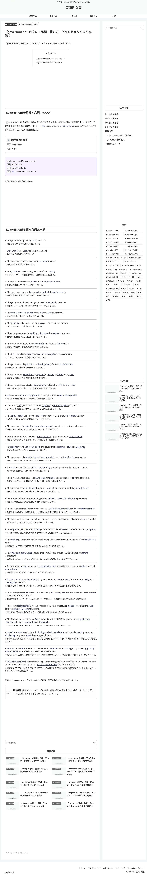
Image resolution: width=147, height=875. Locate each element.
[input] (51, 742)
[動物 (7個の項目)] (131, 296)
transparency (88, 508)
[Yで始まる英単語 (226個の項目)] (135, 273)
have (63, 529)
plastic (51, 426)
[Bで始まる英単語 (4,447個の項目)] (114, 242)
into (54, 566)
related (51, 498)
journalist (15, 271)
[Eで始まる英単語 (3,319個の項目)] (133, 246)
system (53, 353)
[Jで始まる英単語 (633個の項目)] (136, 269)
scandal (24, 592)
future (60, 374)
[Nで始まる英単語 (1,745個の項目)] (112, 265)
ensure (78, 508)
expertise (72, 395)
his (66, 395)
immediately (29, 487)
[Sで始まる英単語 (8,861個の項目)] (114, 231)
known (29, 353)
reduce (33, 281)
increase (53, 648)
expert (14, 529)
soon (72, 374)
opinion (42, 384)
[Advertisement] (51, 86)
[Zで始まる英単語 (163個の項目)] (113, 277)
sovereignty (10, 582)
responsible (10, 621)
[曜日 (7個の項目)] (139, 296)
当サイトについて (94, 868)
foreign (71, 456)
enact (33, 240)
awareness (91, 592)
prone (23, 552)
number (21, 632)
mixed (70, 518)
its (37, 353)
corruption (66, 508)
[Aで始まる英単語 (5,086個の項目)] (133, 234)
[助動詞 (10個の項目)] (116, 296)
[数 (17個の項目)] (133, 292)
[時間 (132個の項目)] (132, 277)
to (30, 240)
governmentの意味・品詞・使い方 (51, 58)
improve (44, 333)
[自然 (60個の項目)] (139, 281)
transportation (75, 436)
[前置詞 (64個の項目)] (121, 281)
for (45, 302)
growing (90, 648)
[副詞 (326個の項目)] (124, 273)
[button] (94, 742)
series (21, 661)
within (83, 566)
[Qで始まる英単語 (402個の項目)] (112, 273)
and (19, 405)
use (45, 426)
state (69, 446)
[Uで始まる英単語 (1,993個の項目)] (135, 257)
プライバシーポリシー (135, 868)
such (69, 605)
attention (64, 592)
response (13, 446)
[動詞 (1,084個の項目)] (139, 265)
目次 (48, 53)
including (39, 632)
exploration (30, 621)
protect (45, 291)
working (33, 333)
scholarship (10, 635)
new (69, 125)
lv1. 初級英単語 (11, 24)
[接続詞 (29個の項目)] (131, 288)
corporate (48, 456)
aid (44, 477)
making (63, 125)
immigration (72, 415)
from (83, 518)
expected (40, 374)
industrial (63, 364)
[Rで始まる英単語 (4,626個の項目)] (133, 238)
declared (61, 446)
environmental (12, 651)
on (34, 343)
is (58, 125)
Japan (30, 552)
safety (86, 579)
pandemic (52, 302)
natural (78, 487)
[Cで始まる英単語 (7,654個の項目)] (133, 231)
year (74, 384)
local (49, 312)
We (8, 250)
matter (30, 312)
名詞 (35, 24)
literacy (60, 343)
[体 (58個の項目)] (109, 284)
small (51, 477)
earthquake (14, 552)
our (15, 250)
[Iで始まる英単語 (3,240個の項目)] (114, 250)
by (74, 477)
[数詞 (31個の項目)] (123, 288)
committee (28, 374)
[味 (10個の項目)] (124, 296)
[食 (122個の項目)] (140, 277)
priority (33, 579)
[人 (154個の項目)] (124, 277)
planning (29, 364)
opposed (40, 415)
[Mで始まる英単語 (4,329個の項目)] (133, 242)
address (57, 405)
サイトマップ (120, 868)
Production (12, 648)
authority (15, 312)
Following (11, 661)
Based (10, 632)
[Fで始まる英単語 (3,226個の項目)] (133, 250)
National (11, 579)
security (19, 579)
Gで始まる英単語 (25, 24)
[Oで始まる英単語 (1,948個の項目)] (114, 261)
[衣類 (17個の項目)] (126, 292)
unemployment (48, 281)
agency (24, 566)
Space (38, 618)
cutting (40, 456)
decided (27, 426)
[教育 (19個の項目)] (118, 292)
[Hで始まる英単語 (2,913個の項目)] (114, 254)
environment (59, 291)
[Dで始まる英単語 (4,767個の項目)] (114, 238)
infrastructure (43, 436)
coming (67, 648)
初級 (13, 171)
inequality (91, 529)
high (22, 395)
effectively (18, 608)
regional (65, 405)
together (46, 405)
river (91, 605)
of (60, 333)
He (8, 395)
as (73, 605)
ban (35, 426)
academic (49, 632)
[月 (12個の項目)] (108, 296)
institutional (54, 508)
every (68, 384)
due (60, 395)
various (39, 322)
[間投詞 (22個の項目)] (109, 292)
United (14, 353)
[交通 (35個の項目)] (138, 284)
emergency (79, 446)
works (13, 467)
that (27, 529)
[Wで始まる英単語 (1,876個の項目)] (133, 261)
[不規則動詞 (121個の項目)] (111, 281)
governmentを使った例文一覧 (50, 62)
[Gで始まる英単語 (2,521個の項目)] (133, 254)
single (40, 426)
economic (43, 260)
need (79, 632)
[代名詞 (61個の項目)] (130, 281)
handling (46, 467)
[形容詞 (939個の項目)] (109, 269)
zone (70, 364)
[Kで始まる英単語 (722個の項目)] (121, 269)
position (36, 395)
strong (85, 552)
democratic (44, 353)
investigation (46, 566)
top (28, 579)
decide (51, 374)
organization (84, 618)
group (21, 415)
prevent (27, 608)
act (37, 291)
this (24, 312)
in (21, 312)
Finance (37, 467)
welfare (55, 333)
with (40, 312)
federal (14, 539)
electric (23, 648)
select (28, 635)
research (44, 621)
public (35, 384)
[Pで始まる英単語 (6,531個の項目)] (114, 234)
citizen (14, 415)
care (94, 539)
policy (52, 271)
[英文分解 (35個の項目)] (128, 284)
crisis (37, 446)
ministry (15, 322)
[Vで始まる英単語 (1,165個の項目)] (128, 265)
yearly (26, 250)
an (38, 566)
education (41, 343)
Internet (62, 384)
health (88, 539)
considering (30, 456)
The (43, 125)
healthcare (29, 446)
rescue (50, 487)
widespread (54, 592)
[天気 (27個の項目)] (139, 288)
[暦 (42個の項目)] (117, 284)
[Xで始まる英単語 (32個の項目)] (112, 288)
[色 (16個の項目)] (140, 292)
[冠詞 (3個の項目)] (124, 300)
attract (64, 456)
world (67, 579)
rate (58, 281)
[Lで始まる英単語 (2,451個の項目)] (112, 257)
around (57, 579)
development (44, 364)
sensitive (41, 664)
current (36, 529)
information (51, 664)
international (63, 498)
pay (12, 250)
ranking (28, 395)
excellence (59, 632)
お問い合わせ (108, 868)
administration (12, 569)
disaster (85, 487)
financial (38, 477)
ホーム (83, 868)
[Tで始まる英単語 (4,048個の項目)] (114, 246)
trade (72, 498)
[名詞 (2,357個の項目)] (124, 257)
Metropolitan (23, 605)
